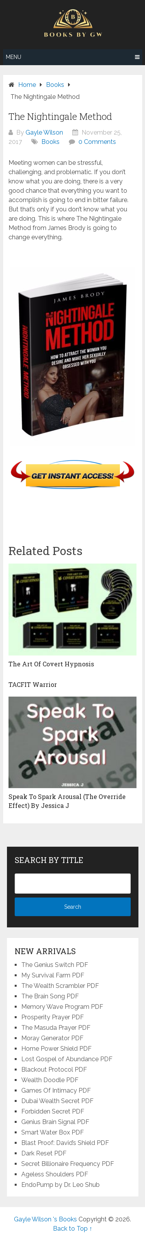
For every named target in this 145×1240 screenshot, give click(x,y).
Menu (13, 57)
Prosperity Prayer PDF (52, 1017)
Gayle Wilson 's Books (45, 1219)
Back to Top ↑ (72, 1228)
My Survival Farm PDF (52, 975)
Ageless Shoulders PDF (54, 1174)
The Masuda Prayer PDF (55, 1027)
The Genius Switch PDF (54, 964)
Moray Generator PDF (52, 1038)
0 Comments (97, 141)
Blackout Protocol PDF (54, 1069)
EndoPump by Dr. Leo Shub (60, 1184)
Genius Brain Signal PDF (55, 1122)
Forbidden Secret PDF (52, 1111)
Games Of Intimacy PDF (56, 1090)
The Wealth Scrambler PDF (60, 985)
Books (50, 141)
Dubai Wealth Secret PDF (57, 1101)
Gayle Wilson (44, 132)
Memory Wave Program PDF (62, 1006)
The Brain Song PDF (50, 996)
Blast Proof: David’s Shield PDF (65, 1143)
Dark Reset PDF (44, 1153)
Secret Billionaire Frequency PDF (67, 1163)
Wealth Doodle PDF (49, 1080)
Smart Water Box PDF (52, 1132)
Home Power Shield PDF (56, 1048)
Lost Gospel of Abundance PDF (67, 1059)
